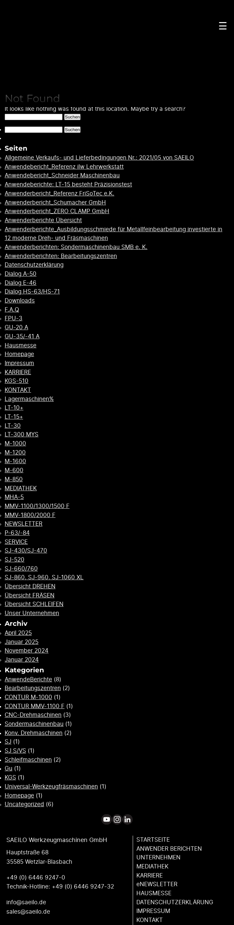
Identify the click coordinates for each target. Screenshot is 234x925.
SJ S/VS (15, 751)
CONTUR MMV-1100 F (35, 706)
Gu (8, 768)
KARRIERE (18, 372)
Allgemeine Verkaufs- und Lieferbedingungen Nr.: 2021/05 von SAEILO (99, 158)
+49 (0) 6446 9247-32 (83, 887)
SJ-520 (14, 560)
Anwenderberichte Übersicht (43, 220)
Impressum (19, 363)
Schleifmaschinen (28, 760)
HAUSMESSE (153, 893)
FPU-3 (13, 318)
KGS (10, 777)
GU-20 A (16, 327)
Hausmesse (20, 345)
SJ (8, 742)
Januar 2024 (22, 660)
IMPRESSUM (153, 911)
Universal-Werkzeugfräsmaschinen (51, 786)
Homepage (19, 354)
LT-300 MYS (21, 434)
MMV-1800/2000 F (30, 515)
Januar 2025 (21, 642)
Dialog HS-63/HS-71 (32, 292)
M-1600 (15, 461)
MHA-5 (14, 497)
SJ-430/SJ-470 (26, 551)
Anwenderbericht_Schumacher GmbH (55, 202)
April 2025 (18, 633)
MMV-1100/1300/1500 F (37, 506)
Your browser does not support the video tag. (117, 62)
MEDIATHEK (21, 488)
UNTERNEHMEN (158, 857)
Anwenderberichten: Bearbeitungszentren (61, 256)
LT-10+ (14, 408)
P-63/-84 (17, 533)
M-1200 (15, 452)
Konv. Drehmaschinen (34, 733)
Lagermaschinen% (29, 399)
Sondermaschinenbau (34, 724)
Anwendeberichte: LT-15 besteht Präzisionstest (68, 184)
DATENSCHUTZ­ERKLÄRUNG (174, 902)
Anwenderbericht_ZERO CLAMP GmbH (57, 211)
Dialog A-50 (20, 274)
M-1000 (15, 443)
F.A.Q (12, 310)
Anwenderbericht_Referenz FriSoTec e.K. (59, 193)
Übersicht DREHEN (30, 586)
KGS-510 (16, 381)
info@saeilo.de (26, 902)
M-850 (14, 479)
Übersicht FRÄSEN (29, 595)
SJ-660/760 (21, 569)
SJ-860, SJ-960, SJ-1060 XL (44, 577)
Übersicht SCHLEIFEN (34, 604)
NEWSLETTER (23, 524)
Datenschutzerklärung (34, 265)
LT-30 (13, 426)
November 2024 (26, 651)
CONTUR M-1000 (28, 697)
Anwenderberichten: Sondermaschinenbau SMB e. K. (76, 247)
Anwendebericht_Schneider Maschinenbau (62, 175)
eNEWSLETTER (157, 884)
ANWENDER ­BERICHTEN (169, 849)
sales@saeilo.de (28, 912)
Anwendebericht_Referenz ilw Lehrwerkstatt (64, 167)
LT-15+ (14, 417)
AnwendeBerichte (28, 679)
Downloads (20, 301)
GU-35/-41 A (22, 336)
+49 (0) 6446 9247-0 (35, 877)
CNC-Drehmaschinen (33, 715)
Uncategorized (24, 804)
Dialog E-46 (20, 283)
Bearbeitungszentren (33, 688)
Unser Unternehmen (32, 613)
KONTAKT (18, 390)
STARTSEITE (153, 840)
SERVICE (16, 542)
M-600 (14, 470)
